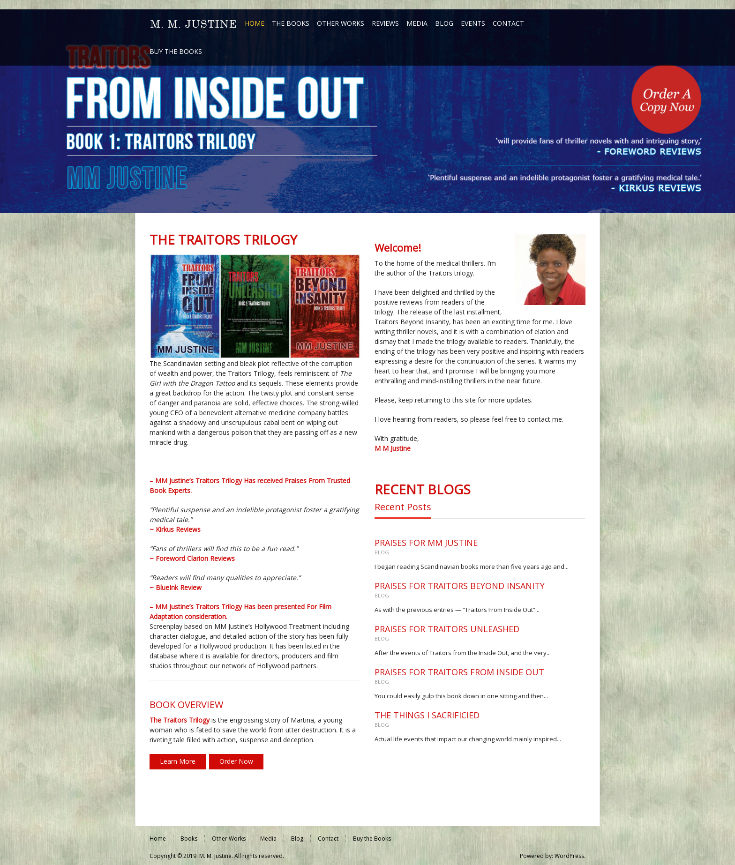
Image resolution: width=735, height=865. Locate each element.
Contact (328, 839)
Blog (382, 552)
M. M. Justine (215, 856)
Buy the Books (372, 839)
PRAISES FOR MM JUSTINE (426, 542)
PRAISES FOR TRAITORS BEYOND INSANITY (460, 585)
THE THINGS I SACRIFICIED (427, 715)
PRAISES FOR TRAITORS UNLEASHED (447, 628)
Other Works (229, 839)
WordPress (569, 856)
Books (188, 839)
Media (268, 839)
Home (158, 839)
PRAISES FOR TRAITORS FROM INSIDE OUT (459, 672)
